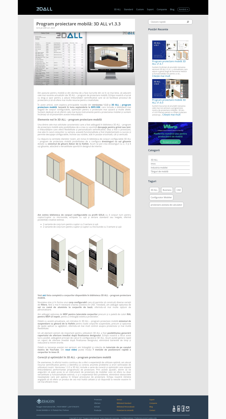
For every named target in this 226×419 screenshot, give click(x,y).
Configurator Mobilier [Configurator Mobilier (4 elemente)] (161, 197)
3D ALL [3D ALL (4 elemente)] (154, 190)
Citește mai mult (161, 76)
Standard (128, 9)
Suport (150, 9)
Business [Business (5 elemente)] (167, 190)
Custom (140, 9)
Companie (162, 9)
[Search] (188, 21)
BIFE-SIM (95, 107)
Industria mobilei (159, 167)
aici (44, 295)
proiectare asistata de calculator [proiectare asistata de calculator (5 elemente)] (166, 204)
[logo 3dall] (44, 9)
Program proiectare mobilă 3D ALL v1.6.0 (169, 101)
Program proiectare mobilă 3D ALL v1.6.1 (169, 62)
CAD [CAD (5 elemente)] (179, 190)
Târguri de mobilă (159, 171)
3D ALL (117, 9)
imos (153, 163)
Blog (172, 9)
